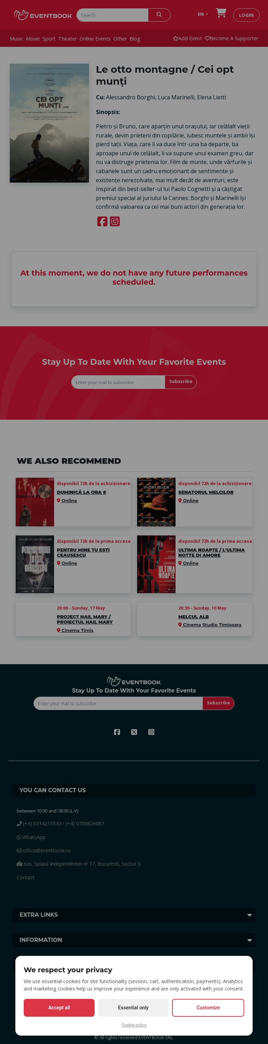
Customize (208, 1007)
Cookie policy (133, 1025)
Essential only (133, 1007)
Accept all (59, 1007)
